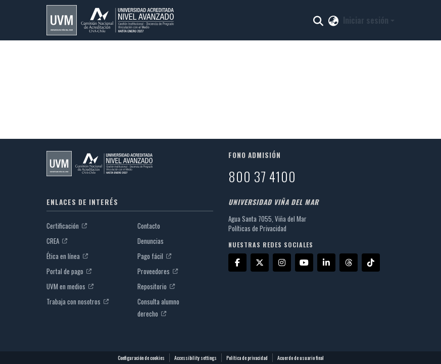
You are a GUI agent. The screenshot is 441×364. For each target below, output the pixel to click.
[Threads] (348, 262)
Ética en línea (67, 256)
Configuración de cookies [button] (141, 357)
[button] (110, 20)
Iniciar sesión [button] (366, 20)
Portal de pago (68, 271)
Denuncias (150, 241)
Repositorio (156, 286)
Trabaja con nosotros (77, 301)
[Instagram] (282, 262)
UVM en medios (69, 286)
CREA (56, 241)
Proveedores (157, 271)
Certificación (66, 226)
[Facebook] (237, 262)
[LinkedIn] (326, 262)
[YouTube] (304, 262)
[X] (260, 262)
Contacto (148, 226)
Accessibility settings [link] (195, 357)
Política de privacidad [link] (247, 357)
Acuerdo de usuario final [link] (300, 357)
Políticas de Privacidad (257, 228)
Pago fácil (154, 256)
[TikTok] (371, 262)
